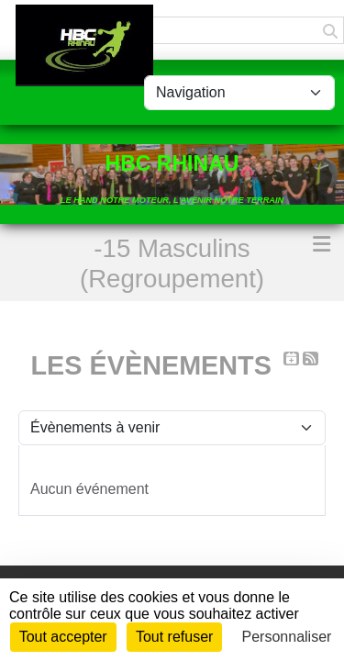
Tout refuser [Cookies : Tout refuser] (174, 636)
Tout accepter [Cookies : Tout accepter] (63, 636)
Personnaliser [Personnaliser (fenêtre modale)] (287, 636)
